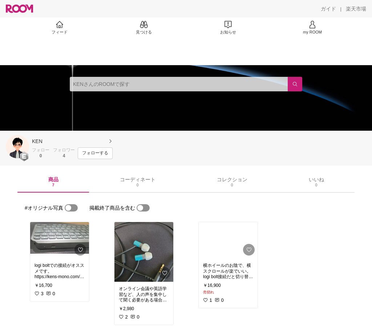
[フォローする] (95, 153)
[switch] (71, 208)
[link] (59, 240)
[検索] (295, 84)
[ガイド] (328, 8)
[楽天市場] (356, 8)
